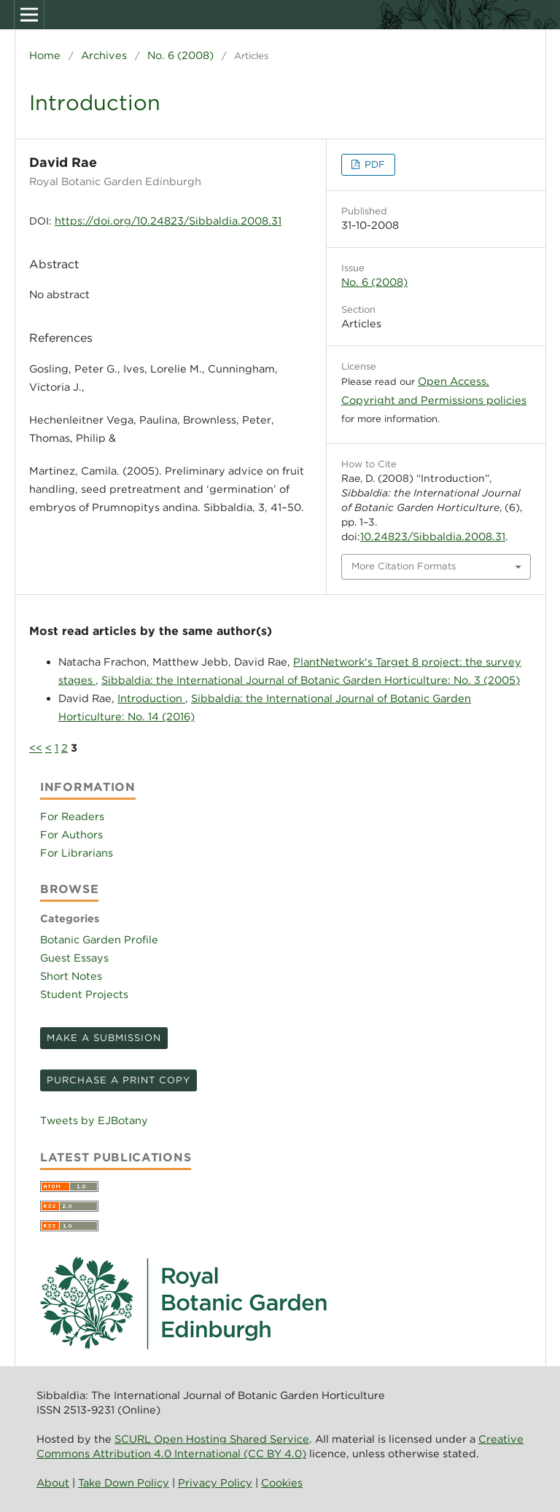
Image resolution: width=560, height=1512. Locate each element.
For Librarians (76, 852)
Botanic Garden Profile (99, 939)
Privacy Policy (215, 1482)
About (52, 1482)
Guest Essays (74, 957)
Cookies (282, 1482)
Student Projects (84, 994)
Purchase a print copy (118, 1080)
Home (45, 55)
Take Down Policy (123, 1482)
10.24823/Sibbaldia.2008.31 (432, 536)
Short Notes (71, 976)
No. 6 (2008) (180, 55)
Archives (104, 55)
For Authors (71, 834)
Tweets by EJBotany (94, 1120)
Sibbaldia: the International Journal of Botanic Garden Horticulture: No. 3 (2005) (310, 680)
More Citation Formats (403, 566)
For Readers (72, 816)
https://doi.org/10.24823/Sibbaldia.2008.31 (168, 220)
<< (35, 747)
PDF (373, 164)
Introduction (151, 698)
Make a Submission (104, 1037)
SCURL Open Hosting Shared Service (211, 1439)
